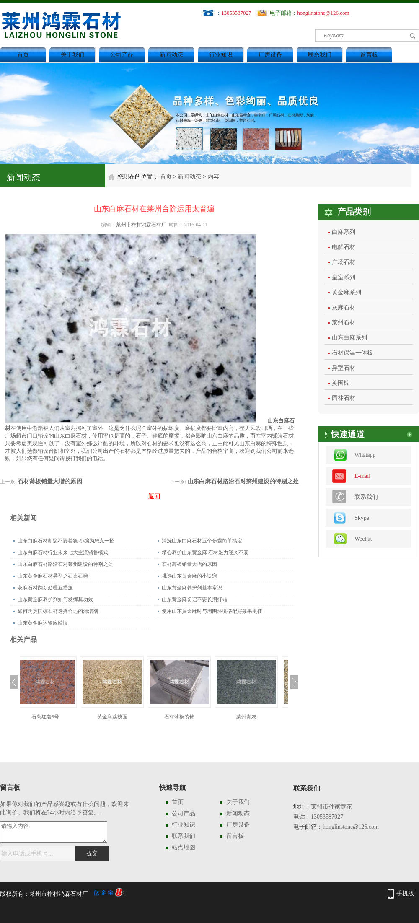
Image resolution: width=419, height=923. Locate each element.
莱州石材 (343, 322)
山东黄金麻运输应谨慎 (43, 623)
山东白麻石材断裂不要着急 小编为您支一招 (66, 541)
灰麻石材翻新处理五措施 (45, 588)
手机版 (405, 893)
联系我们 (319, 55)
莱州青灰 (255, 717)
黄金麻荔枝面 (121, 717)
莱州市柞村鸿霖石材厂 (141, 225)
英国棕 (340, 383)
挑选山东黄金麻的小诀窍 (189, 576)
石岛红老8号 (53, 717)
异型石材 (343, 368)
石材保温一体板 (352, 353)
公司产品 (122, 55)
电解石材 (343, 247)
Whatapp (365, 455)
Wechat (363, 539)
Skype (361, 518)
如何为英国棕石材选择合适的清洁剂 (58, 611)
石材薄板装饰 (188, 717)
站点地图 (183, 847)
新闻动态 (171, 55)
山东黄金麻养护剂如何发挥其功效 (55, 599)
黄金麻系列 (346, 292)
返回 (154, 496)
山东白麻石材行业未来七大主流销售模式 (63, 552)
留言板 (369, 55)
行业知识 (221, 55)
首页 (23, 55)
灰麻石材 (343, 307)
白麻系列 (343, 232)
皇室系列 (343, 277)
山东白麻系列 (349, 337)
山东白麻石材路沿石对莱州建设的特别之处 (243, 481)
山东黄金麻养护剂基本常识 (192, 588)
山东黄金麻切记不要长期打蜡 (194, 599)
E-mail (362, 476)
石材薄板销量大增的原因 (50, 481)
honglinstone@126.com (323, 13)
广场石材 (343, 262)
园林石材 (343, 398)
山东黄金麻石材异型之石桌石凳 (53, 576)
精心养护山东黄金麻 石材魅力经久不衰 (205, 552)
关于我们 (72, 55)
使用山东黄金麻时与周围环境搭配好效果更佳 (212, 611)
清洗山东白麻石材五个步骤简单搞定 (202, 541)
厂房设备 (270, 55)
